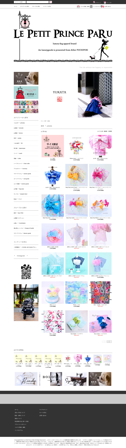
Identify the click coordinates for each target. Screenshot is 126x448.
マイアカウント (43, 409)
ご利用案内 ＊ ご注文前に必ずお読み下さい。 (25, 247)
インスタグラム (95, 6)
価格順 (105, 131)
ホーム (15, 6)
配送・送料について (20, 415)
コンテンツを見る (46, 6)
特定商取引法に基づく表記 (22, 421)
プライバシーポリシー (20, 424)
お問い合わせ (106, 6)
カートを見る (42, 412)
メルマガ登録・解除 (83, 6)
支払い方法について (20, 412)
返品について (18, 418)
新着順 (110, 131)
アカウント (97, 2)
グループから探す (35, 6)
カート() (107, 2)
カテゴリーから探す (23, 6)
